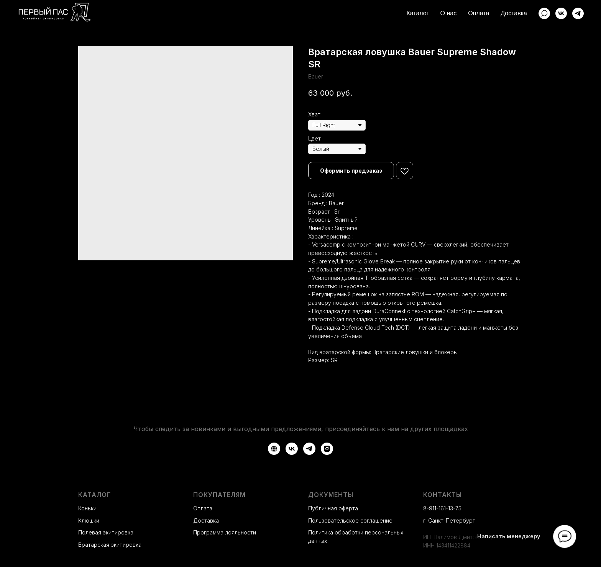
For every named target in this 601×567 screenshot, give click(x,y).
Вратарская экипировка (109, 544)
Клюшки (88, 520)
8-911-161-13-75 (442, 508)
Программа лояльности (224, 532)
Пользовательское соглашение (350, 520)
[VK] (292, 449)
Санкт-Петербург (451, 520)
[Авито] (274, 449)
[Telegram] (578, 13)
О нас (448, 13)
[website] (544, 13)
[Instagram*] (327, 449)
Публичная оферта (333, 508)
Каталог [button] (417, 13)
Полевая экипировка (105, 532)
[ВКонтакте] (561, 13)
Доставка (514, 13)
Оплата (478, 13)
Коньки (87, 508)
